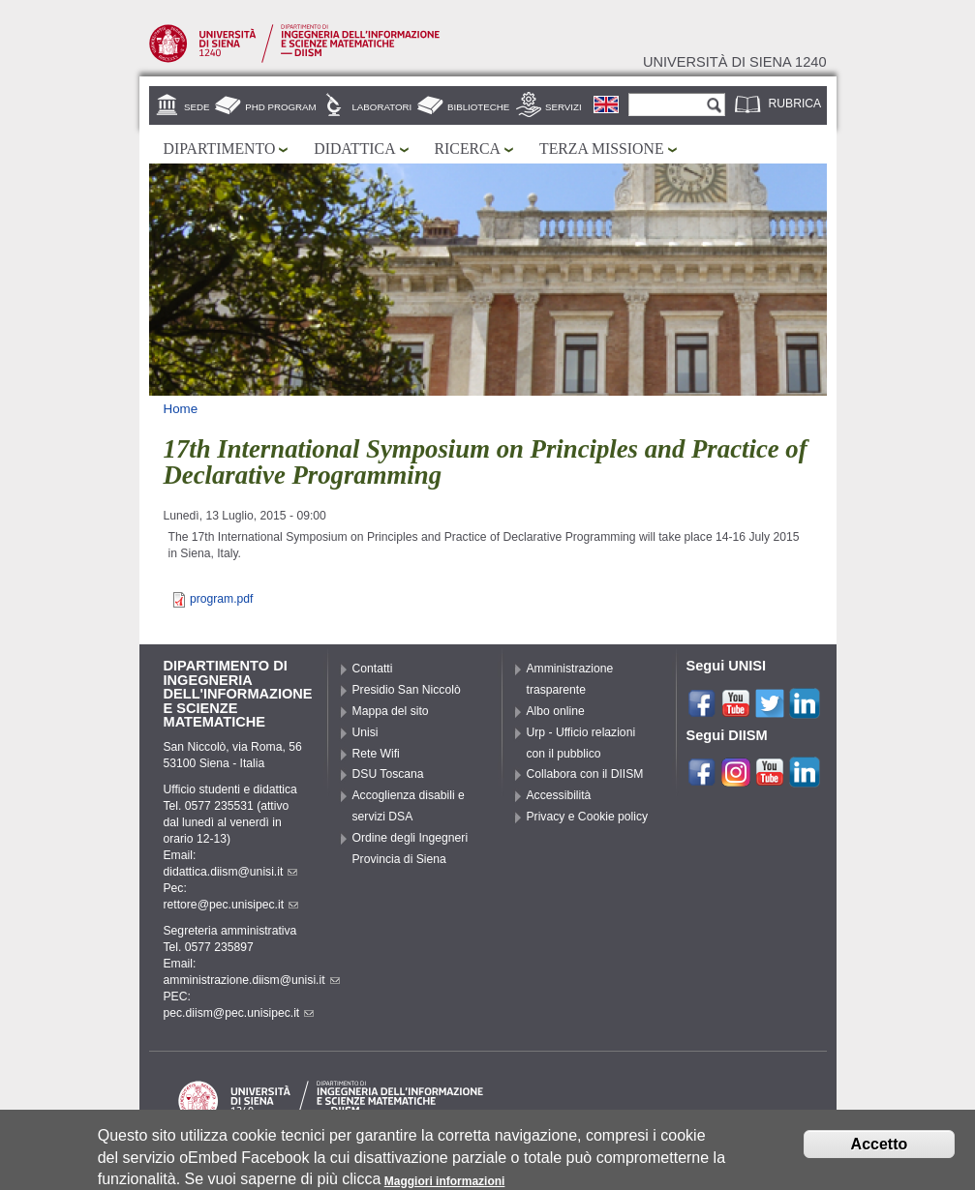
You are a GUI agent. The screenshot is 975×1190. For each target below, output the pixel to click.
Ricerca (468, 148)
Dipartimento (220, 148)
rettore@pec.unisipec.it (231, 904)
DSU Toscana (388, 774)
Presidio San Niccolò (406, 690)
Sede (196, 107)
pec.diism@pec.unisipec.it (239, 1013)
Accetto (879, 1150)
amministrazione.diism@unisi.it (252, 980)
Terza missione (601, 148)
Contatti (372, 668)
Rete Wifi (376, 753)
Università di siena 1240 (735, 62)
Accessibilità (559, 795)
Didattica (354, 148)
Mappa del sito (390, 711)
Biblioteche (478, 107)
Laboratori (381, 107)
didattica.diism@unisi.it (231, 871)
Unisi (365, 732)
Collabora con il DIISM (585, 774)
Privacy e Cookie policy (588, 816)
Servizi (563, 107)
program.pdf (222, 599)
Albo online (556, 711)
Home (181, 409)
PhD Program (280, 107)
